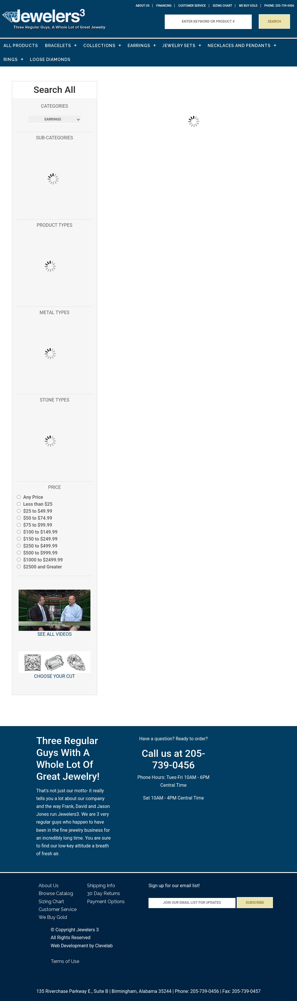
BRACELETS (58, 45)
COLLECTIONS (99, 45)
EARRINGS (139, 45)
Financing (164, 5)
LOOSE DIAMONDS (50, 59)
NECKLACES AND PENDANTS (239, 45)
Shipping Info (101, 885)
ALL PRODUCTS (20, 45)
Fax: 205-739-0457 (241, 991)
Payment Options (106, 901)
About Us (143, 5)
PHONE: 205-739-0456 (279, 5)
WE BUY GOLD (248, 5)
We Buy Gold (53, 917)
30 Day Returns (103, 893)
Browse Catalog (56, 893)
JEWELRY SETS (178, 45)
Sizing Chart (222, 5)
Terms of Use (65, 961)
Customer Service (192, 5)
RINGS (10, 59)
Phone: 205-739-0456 (197, 991)
